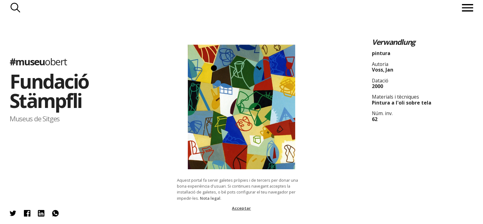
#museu (38, 61)
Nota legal (210, 198)
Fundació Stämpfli (49, 91)
